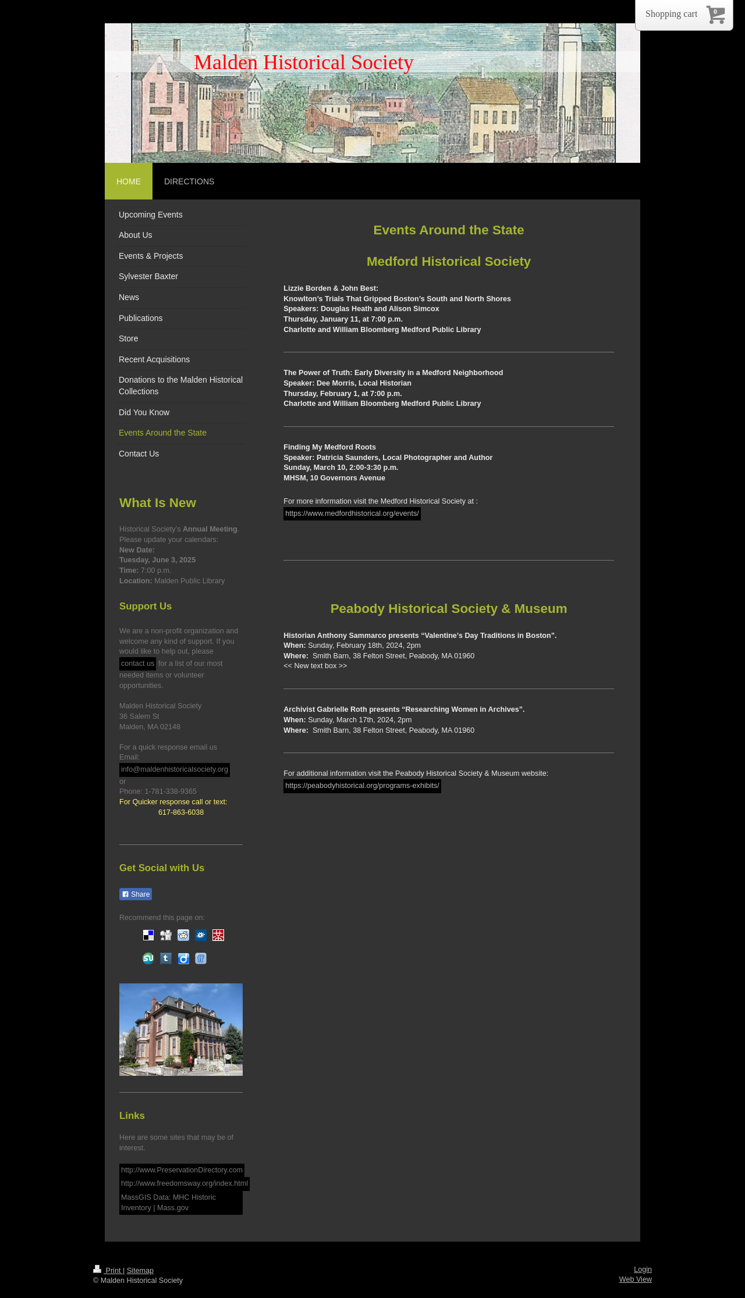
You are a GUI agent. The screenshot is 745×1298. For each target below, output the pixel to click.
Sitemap (140, 1271)
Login (643, 1269)
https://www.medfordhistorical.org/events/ (352, 513)
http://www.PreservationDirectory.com (182, 1170)
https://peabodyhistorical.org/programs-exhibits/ (362, 786)
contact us (137, 663)
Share (136, 894)
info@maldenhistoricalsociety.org (174, 769)
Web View (635, 1279)
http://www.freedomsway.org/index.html (184, 1183)
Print (108, 1271)
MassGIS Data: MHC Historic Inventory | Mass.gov (168, 1202)
